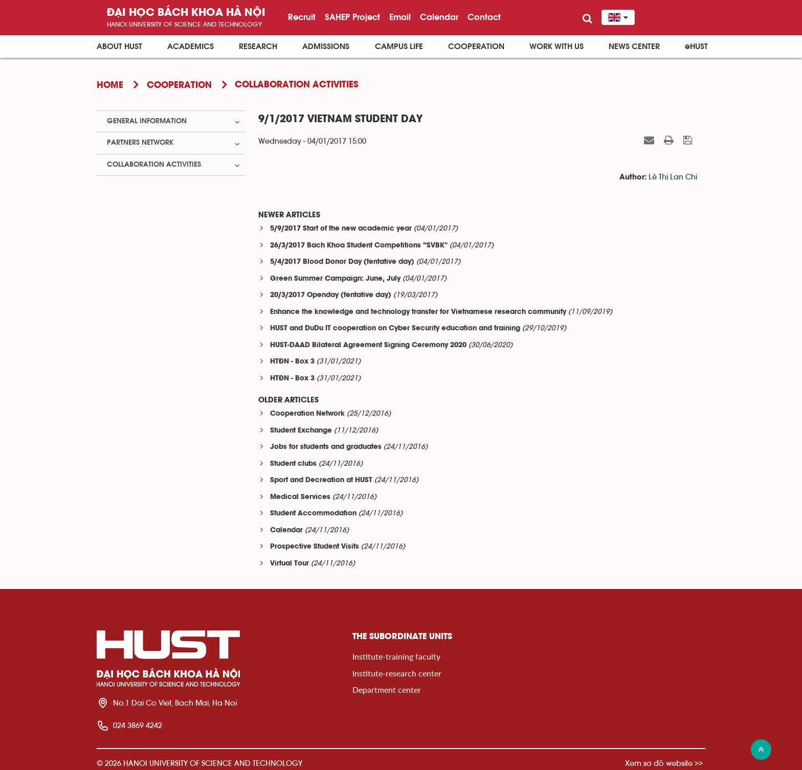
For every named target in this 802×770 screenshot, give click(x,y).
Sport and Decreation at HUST (321, 480)
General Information (147, 121)
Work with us (556, 46)
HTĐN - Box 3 (292, 361)
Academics (190, 46)
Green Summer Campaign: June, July (335, 279)
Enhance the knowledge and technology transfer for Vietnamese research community (418, 312)
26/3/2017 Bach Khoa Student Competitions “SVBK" (359, 245)
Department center (386, 689)
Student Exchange (301, 430)
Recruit (302, 16)
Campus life (399, 46)
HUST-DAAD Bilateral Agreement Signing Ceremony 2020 (368, 345)
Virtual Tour (289, 563)
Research (258, 46)
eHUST (696, 46)
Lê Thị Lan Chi (673, 177)
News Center (634, 46)
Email (400, 16)
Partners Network (140, 142)
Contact (484, 16)
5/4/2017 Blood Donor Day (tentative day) (342, 262)
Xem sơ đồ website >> (664, 763)
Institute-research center (396, 673)
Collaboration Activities (154, 164)
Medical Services (300, 497)
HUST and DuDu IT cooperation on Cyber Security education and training (395, 328)
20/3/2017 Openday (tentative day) (330, 295)
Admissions (325, 46)
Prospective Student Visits (314, 546)
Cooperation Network (307, 414)
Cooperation (476, 46)
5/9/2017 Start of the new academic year (341, 228)
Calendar (439, 16)
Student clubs (293, 464)
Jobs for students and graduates (326, 447)
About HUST (119, 46)
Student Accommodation (313, 513)
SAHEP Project (352, 16)
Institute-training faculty (396, 656)
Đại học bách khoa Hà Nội (186, 13)
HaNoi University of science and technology (184, 24)
